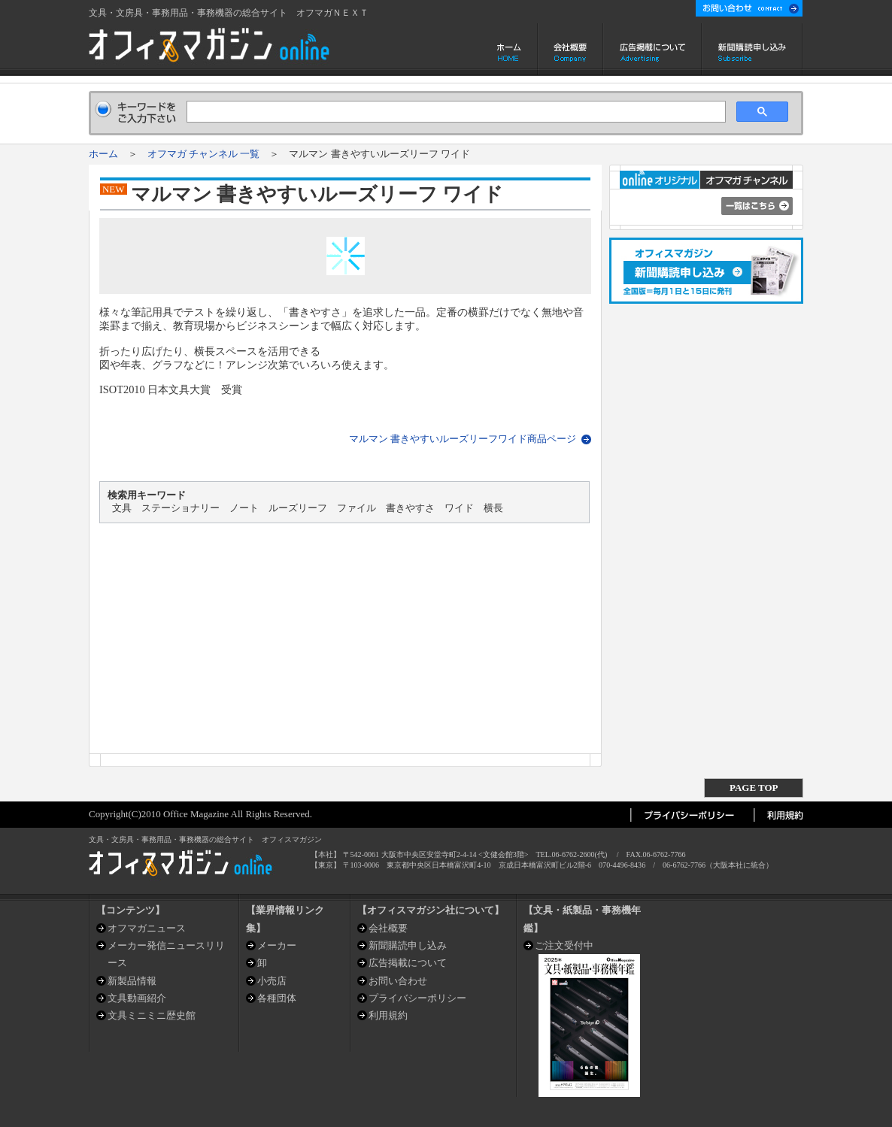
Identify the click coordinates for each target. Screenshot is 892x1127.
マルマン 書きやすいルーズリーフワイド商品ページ (462, 438)
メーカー (276, 945)
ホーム (510, 49)
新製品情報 (132, 980)
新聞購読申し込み (752, 49)
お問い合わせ (398, 980)
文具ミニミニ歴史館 (152, 1015)
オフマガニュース (147, 928)
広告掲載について (652, 49)
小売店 (272, 980)
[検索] (454, 112)
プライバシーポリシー (417, 998)
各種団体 (276, 998)
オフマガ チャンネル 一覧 (203, 153)
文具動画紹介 (137, 998)
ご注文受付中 (564, 945)
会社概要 (570, 49)
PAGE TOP (754, 787)
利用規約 (388, 1015)
